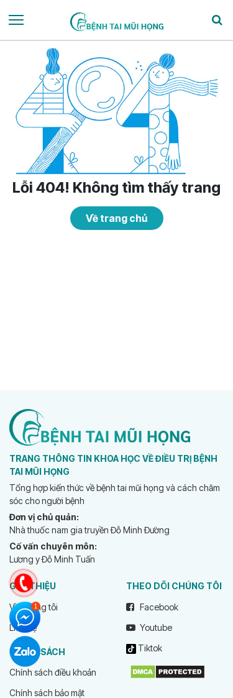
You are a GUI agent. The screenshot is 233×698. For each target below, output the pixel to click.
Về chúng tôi (33, 607)
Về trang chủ (116, 218)
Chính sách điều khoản (52, 672)
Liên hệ (23, 627)
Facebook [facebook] (152, 607)
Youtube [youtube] (149, 627)
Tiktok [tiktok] (144, 648)
